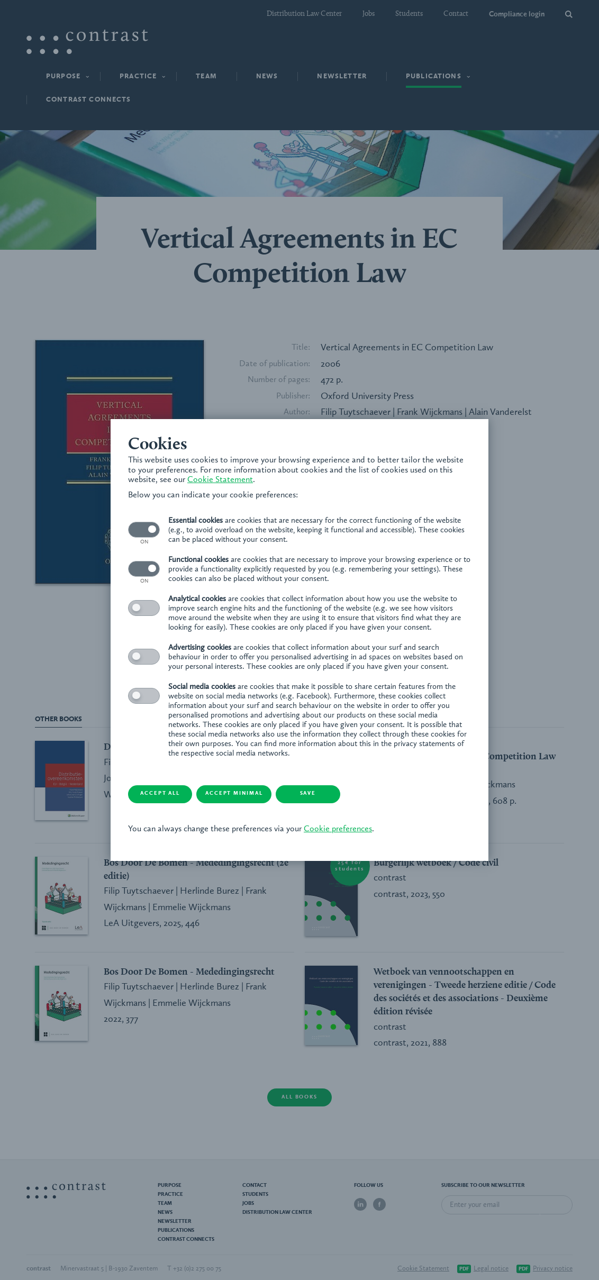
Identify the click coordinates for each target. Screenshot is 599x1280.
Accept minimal (233, 790)
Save (318, 790)
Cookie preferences (319, 825)
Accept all (149, 790)
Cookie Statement (142, 484)
